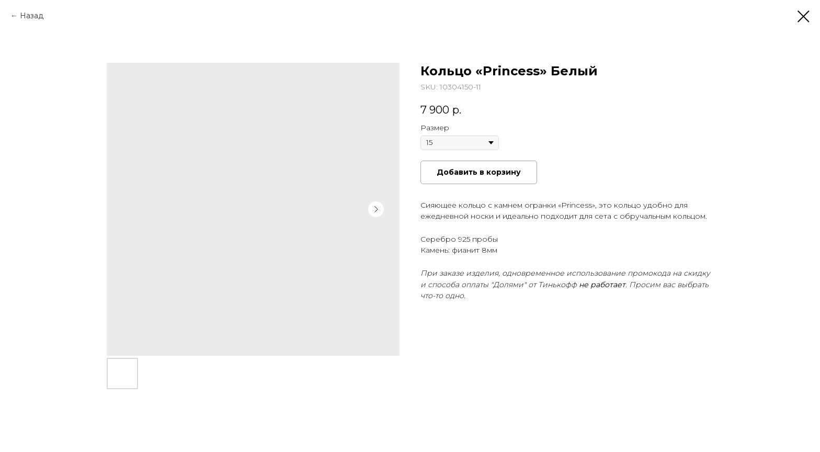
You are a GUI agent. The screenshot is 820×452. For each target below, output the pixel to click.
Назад (31, 15)
